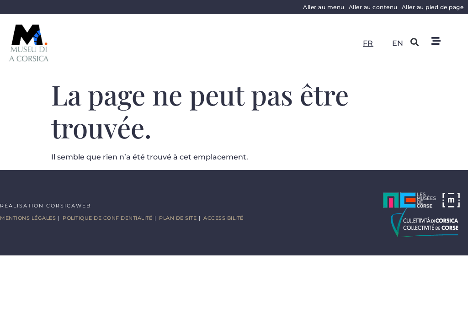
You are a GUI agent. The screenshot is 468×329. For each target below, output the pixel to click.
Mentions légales (28, 218)
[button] (414, 41)
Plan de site (178, 218)
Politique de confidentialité (107, 218)
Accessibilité (223, 218)
